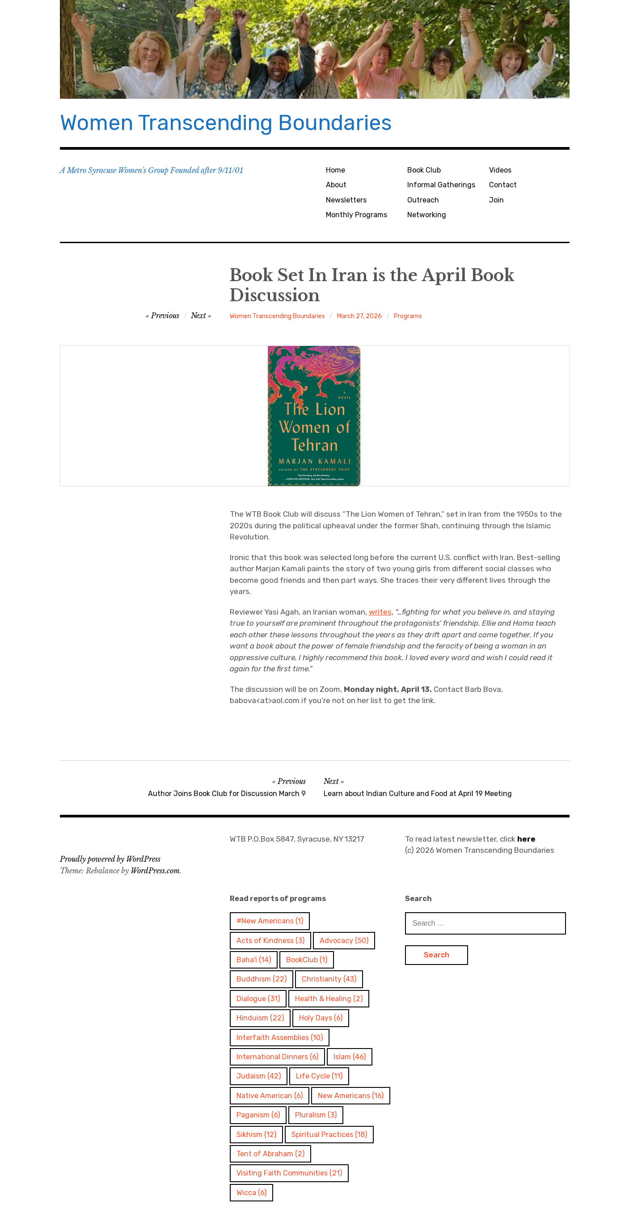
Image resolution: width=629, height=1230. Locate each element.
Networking (426, 215)
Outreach (423, 200)
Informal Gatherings (441, 185)
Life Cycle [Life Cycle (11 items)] (319, 1076)
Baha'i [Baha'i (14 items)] (253, 960)
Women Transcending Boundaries (226, 122)
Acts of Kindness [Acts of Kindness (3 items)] (270, 940)
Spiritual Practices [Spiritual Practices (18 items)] (329, 1134)
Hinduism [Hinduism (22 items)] (260, 1018)
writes (380, 611)
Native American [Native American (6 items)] (269, 1095)
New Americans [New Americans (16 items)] (351, 1095)
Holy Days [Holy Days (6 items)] (320, 1018)
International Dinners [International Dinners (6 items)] (277, 1057)
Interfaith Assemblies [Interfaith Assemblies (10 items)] (279, 1037)
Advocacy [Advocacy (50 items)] (344, 940)
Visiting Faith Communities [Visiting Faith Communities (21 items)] (289, 1173)
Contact (503, 185)
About (336, 185)
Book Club (424, 170)
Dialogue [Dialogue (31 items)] (258, 998)
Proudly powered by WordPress (110, 859)
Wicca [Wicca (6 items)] (251, 1192)
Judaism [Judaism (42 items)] (258, 1076)
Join (496, 200)
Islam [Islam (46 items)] (349, 1057)
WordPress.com (155, 870)
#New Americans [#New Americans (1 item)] (269, 921)
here (526, 838)
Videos (500, 170)
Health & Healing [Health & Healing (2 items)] (329, 998)
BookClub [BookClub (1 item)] (306, 960)
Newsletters (346, 200)
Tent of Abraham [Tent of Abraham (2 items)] (270, 1154)
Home (335, 170)
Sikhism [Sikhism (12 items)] (256, 1134)
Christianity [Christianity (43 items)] (329, 979)
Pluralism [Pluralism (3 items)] (316, 1115)
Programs (408, 316)
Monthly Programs (356, 215)
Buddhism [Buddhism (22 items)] (261, 979)
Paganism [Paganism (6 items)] (258, 1115)
